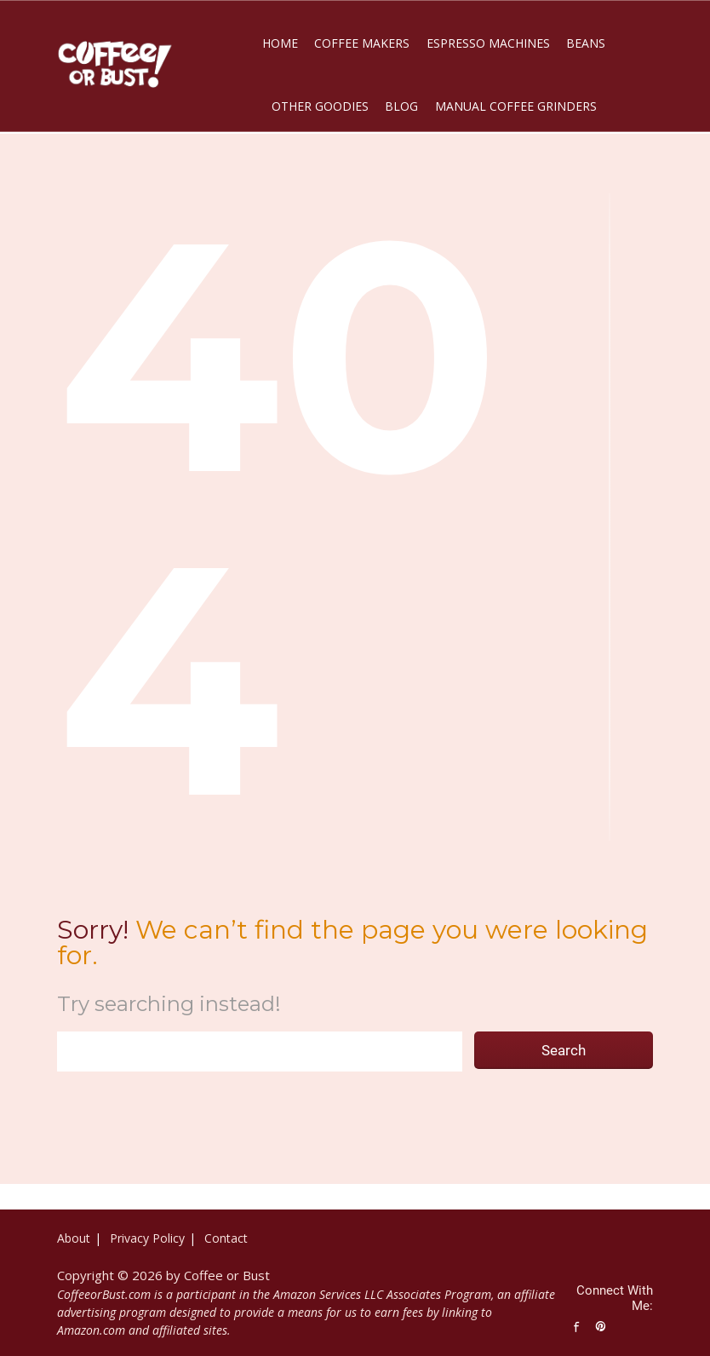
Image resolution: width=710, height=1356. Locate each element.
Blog (401, 106)
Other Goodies (320, 106)
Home (280, 43)
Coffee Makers (361, 43)
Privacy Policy (147, 1238)
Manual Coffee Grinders (516, 106)
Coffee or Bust (227, 1275)
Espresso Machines (488, 43)
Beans (585, 43)
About (73, 1238)
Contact (226, 1238)
